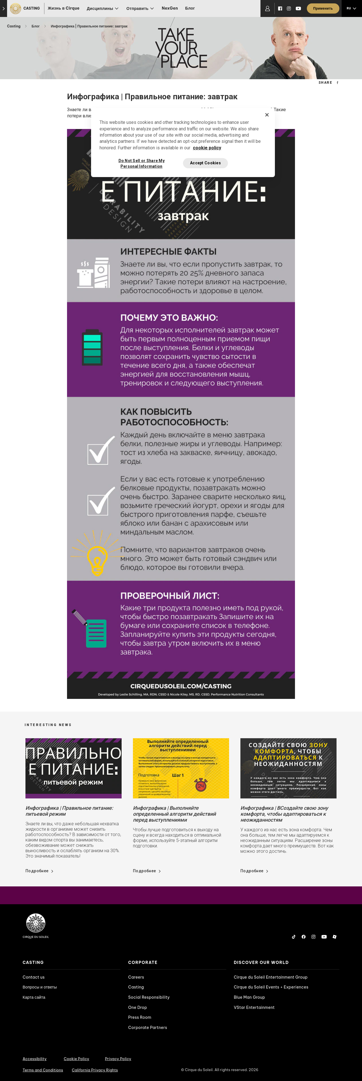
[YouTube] (298, 8)
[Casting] (25, 8)
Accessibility (35, 1058)
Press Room (139, 1017)
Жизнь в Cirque (63, 8)
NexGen (170, 8)
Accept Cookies (205, 163)
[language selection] (352, 8)
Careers (136, 977)
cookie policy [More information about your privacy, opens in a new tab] (207, 147)
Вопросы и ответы (40, 987)
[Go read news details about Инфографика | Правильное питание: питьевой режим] (73, 768)
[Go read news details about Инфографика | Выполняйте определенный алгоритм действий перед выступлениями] (181, 768)
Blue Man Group (249, 997)
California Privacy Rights (95, 1070)
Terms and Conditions (43, 1070)
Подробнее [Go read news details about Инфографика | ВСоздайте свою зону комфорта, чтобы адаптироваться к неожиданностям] (252, 871)
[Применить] (323, 8)
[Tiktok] (294, 937)
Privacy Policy (118, 1058)
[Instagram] (289, 8)
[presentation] (71, 963)
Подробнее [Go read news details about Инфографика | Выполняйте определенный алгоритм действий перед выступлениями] (144, 871)
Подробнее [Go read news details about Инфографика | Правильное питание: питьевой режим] (37, 871)
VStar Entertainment (254, 1007)
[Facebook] (280, 8)
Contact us (34, 977)
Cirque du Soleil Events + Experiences (271, 987)
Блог (190, 8)
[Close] (267, 115)
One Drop (137, 1007)
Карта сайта (34, 997)
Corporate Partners (147, 1027)
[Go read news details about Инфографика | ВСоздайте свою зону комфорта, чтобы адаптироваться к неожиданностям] (288, 768)
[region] (183, 142)
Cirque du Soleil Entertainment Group (271, 977)
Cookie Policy (76, 1058)
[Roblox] (334, 937)
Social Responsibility (149, 997)
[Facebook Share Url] (337, 82)
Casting (14, 26)
